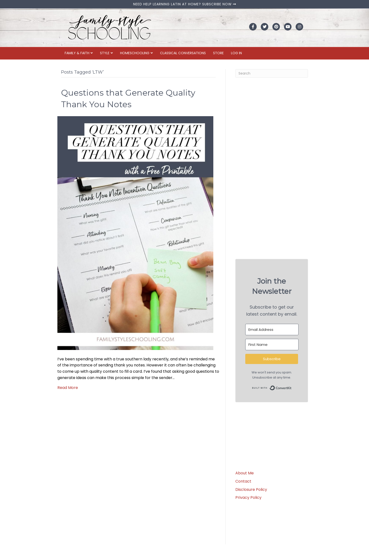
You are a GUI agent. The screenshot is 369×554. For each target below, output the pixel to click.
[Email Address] (272, 329)
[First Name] (272, 344)
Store (218, 53)
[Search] (271, 73)
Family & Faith (77, 53)
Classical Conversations (183, 53)
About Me (244, 473)
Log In (236, 53)
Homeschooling (134, 53)
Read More (67, 387)
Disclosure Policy (251, 489)
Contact (243, 481)
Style (104, 53)
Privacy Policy (248, 497)
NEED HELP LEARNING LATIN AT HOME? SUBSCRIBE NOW (184, 4)
